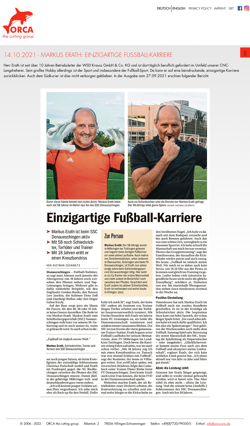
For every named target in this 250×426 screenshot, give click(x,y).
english (178, 8)
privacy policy (200, 8)
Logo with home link (18, 23)
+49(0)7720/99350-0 (176, 423)
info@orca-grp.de (218, 423)
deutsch (164, 8)
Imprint (220, 8)
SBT (231, 8)
